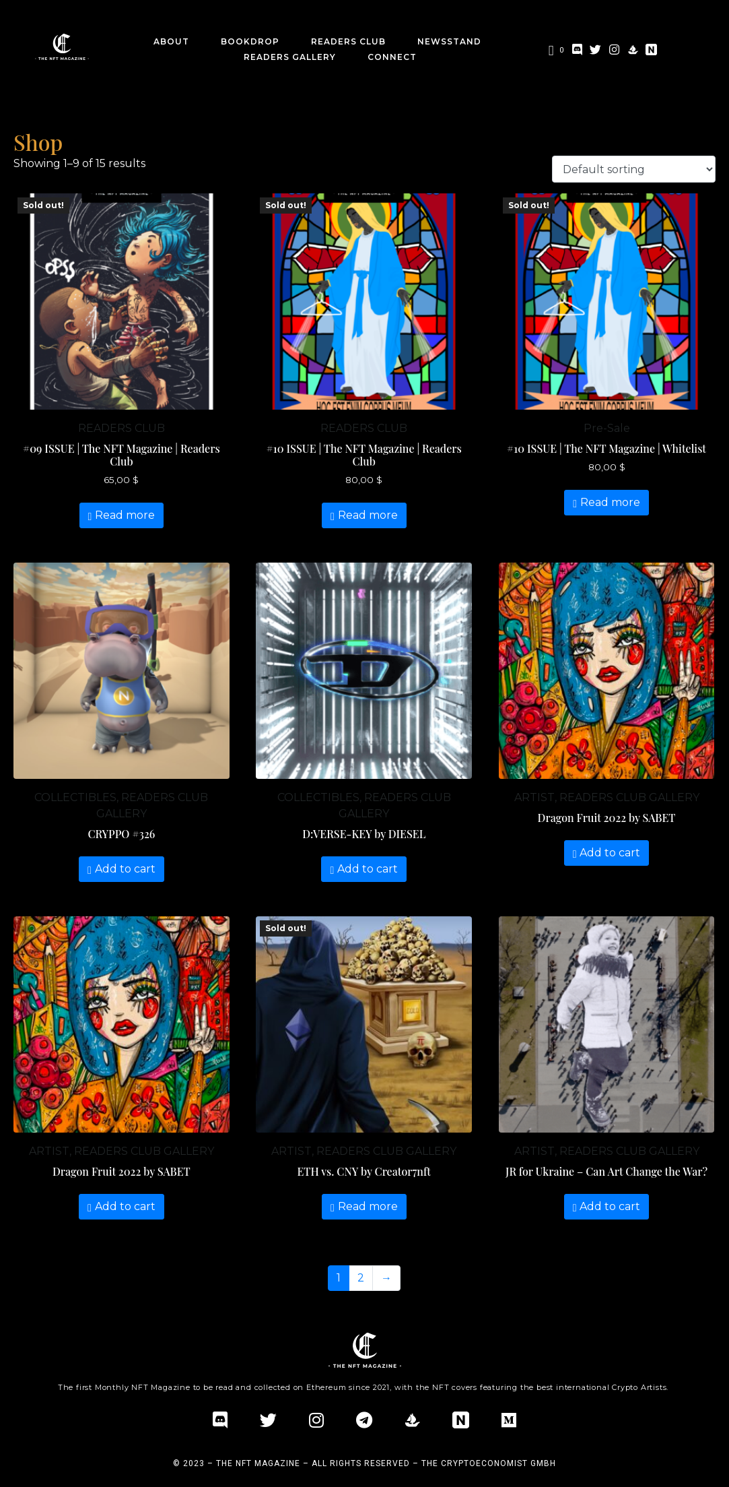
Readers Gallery (290, 57)
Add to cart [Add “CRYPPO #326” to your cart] (125, 868)
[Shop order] (634, 169)
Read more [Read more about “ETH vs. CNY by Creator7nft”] (368, 1206)
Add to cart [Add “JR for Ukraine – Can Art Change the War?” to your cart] (610, 1206)
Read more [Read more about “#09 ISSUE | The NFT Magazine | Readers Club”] (125, 515)
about (171, 41)
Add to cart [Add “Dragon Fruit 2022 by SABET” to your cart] (610, 852)
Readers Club (348, 41)
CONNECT (392, 57)
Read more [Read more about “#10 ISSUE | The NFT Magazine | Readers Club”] (368, 515)
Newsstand (449, 41)
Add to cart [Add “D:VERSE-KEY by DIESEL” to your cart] (367, 868)
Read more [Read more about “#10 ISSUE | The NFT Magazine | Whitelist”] (610, 502)
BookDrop (250, 41)
